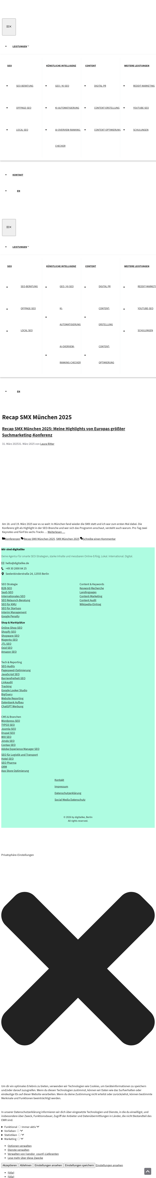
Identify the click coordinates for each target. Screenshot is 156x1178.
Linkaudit (7, 682)
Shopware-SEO (10, 636)
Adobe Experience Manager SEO (20, 749)
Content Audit (88, 600)
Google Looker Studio (14, 690)
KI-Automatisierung (67, 108)
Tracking (6, 686)
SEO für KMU (9, 604)
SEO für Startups (11, 608)
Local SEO (22, 130)
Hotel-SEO (7, 759)
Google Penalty (10, 616)
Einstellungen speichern (79, 1165)
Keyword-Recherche (92, 588)
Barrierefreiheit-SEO (13, 678)
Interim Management (13, 612)
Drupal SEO (8, 733)
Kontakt (18, 175)
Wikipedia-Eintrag (90, 604)
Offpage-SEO (23, 108)
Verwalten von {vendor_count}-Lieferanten (33, 1154)
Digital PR (100, 86)
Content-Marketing (91, 596)
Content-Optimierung (107, 130)
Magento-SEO (9, 640)
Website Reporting (12, 698)
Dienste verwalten (18, 1150)
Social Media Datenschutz (70, 800)
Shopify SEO (8, 632)
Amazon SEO (9, 652)
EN (18, 191)
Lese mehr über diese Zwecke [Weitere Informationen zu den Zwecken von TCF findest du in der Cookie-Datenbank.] (25, 1158)
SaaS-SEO (7, 592)
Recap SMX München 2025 (39, 539)
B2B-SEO (6, 588)
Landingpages (88, 592)
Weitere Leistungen (136, 65)
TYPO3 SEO (8, 725)
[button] (78, 969)
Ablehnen (26, 1165)
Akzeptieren (10, 1165)
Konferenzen (12, 539)
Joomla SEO (8, 729)
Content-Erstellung (107, 108)
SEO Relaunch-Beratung (15, 600)
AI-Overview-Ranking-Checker (68, 138)
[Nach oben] (147, 1171)
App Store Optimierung (15, 771)
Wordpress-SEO (10, 721)
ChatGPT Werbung (12, 706)
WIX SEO (6, 737)
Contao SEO (8, 745)
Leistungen (23, 46)
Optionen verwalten (20, 1146)
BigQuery (7, 694)
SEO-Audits (8, 666)
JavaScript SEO (10, 674)
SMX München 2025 (67, 539)
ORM (4, 767)
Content (90, 65)
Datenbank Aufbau (12, 702)
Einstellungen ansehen (48, 1165)
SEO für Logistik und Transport (19, 755)
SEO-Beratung (24, 86)
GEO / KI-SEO (62, 86)
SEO (9, 65)
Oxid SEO (6, 648)
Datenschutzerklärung (68, 793)
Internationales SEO (13, 596)
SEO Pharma (8, 763)
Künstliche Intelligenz (61, 65)
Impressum (61, 787)
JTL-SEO (6, 644)
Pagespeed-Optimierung (16, 670)
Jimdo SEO (7, 741)
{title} (11, 1173)
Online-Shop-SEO (11, 628)
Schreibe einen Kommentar (99, 539)
